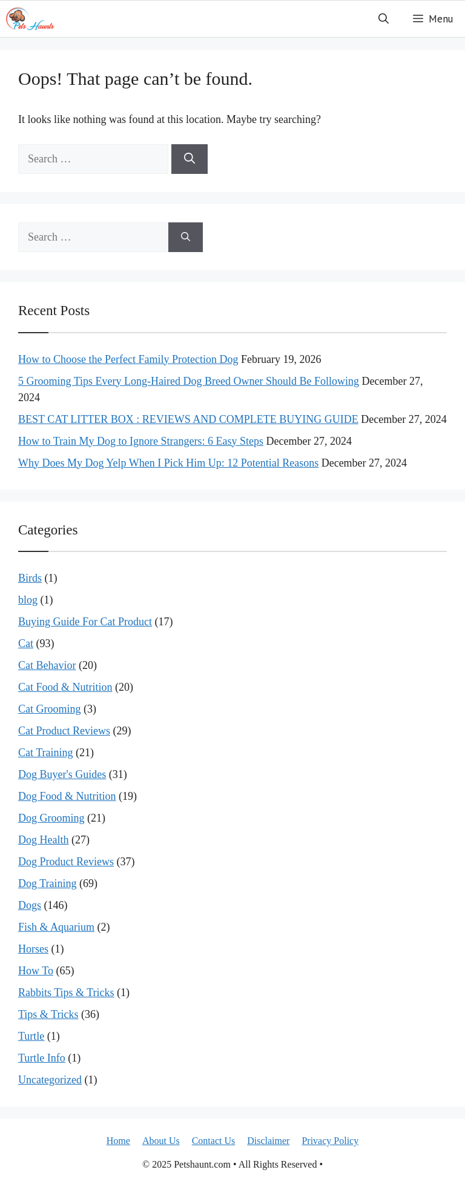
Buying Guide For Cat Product (85, 622)
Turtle (31, 1036)
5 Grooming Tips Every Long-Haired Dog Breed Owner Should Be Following (188, 381)
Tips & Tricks (48, 1014)
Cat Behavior (47, 665)
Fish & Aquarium (56, 927)
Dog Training (47, 883)
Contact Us (214, 1141)
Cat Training (45, 753)
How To (35, 971)
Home (118, 1141)
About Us (161, 1141)
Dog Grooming (51, 818)
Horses (33, 949)
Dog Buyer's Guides (62, 774)
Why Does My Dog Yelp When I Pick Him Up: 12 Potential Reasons (168, 463)
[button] (383, 19)
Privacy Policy (330, 1141)
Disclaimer (268, 1141)
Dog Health (43, 840)
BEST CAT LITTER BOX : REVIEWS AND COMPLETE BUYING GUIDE (188, 419)
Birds (30, 578)
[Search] (189, 159)
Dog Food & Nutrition (67, 796)
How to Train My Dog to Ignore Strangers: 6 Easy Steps (140, 441)
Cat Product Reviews (64, 731)
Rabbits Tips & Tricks (66, 992)
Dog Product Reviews (66, 862)
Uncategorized (50, 1080)
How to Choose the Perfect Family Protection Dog (128, 359)
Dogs (29, 905)
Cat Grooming (49, 709)
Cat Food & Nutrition (65, 687)
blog (28, 600)
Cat (25, 643)
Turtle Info (41, 1058)
